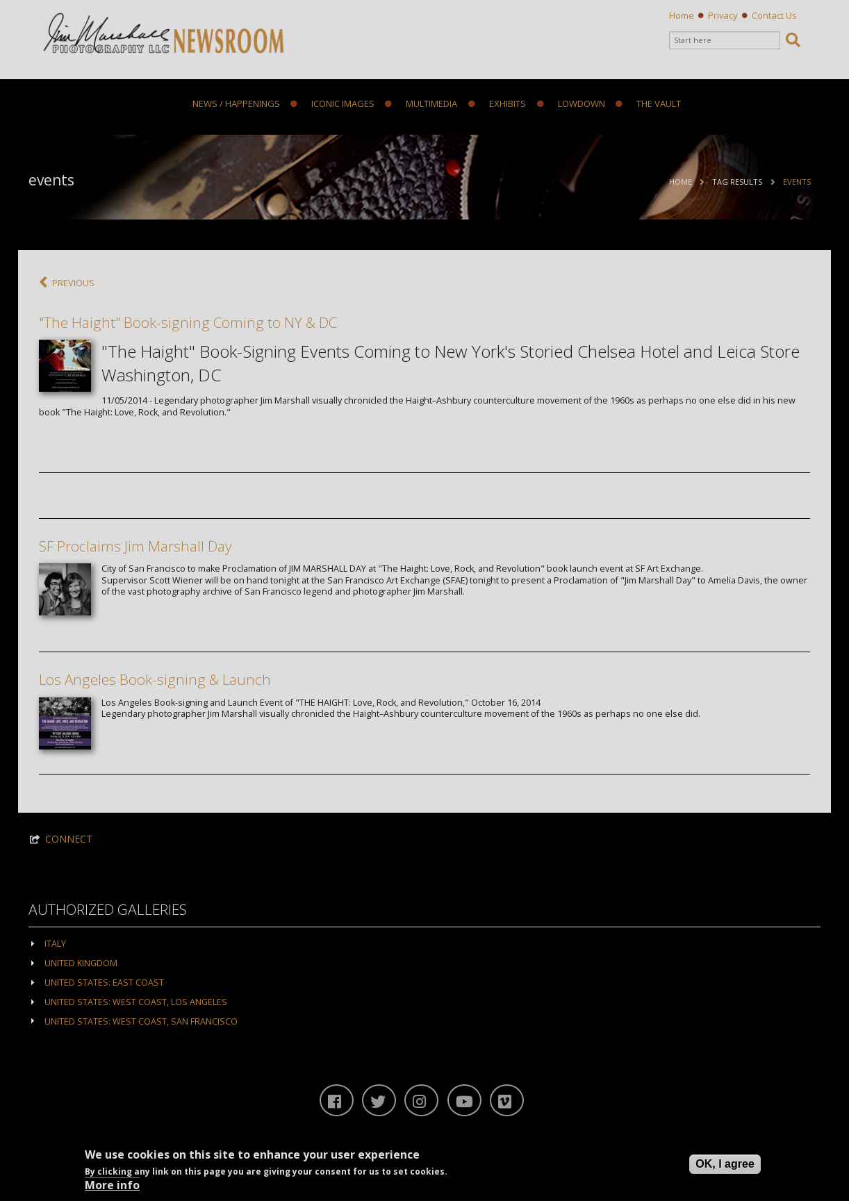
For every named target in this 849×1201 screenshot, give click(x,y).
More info (112, 1185)
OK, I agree (724, 1164)
